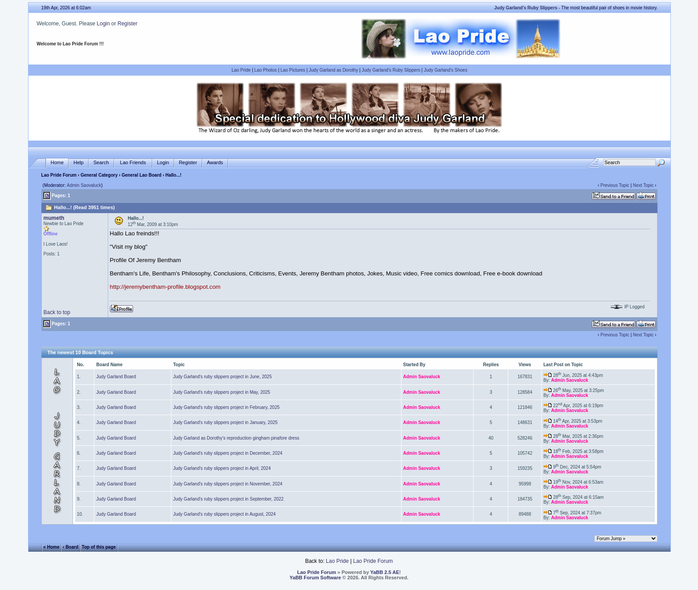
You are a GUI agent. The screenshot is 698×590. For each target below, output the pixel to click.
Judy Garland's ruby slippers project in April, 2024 (222, 468)
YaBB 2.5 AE (384, 572)
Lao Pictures (292, 70)
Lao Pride (241, 70)
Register (128, 23)
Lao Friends (133, 162)
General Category (99, 175)
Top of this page (99, 546)
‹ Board (70, 546)
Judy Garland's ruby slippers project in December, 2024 (227, 453)
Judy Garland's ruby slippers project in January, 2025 (225, 422)
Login (103, 23)
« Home (51, 546)
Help (78, 162)
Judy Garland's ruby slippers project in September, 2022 (228, 499)
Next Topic (643, 185)
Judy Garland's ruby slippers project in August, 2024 (224, 514)
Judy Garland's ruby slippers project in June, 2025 (222, 376)
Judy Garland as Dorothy (333, 70)
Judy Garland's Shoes (445, 70)
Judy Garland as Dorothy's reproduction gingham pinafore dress (236, 438)
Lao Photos (265, 70)
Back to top (57, 312)
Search (101, 162)
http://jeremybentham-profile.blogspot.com (165, 286)
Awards (215, 162)
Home (57, 162)
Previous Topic (615, 185)
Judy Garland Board (116, 376)
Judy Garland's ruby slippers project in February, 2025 (226, 407)
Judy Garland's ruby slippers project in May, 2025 (221, 392)
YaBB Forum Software (315, 577)
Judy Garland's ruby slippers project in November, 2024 (227, 483)
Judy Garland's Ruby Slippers (391, 70)
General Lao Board (142, 175)
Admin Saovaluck (84, 185)
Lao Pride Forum (59, 175)
